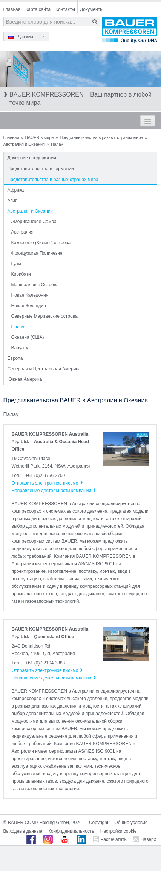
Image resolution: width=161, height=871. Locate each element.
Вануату (19, 347)
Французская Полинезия (37, 253)
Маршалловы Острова (35, 284)
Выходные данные (22, 831)
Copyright (98, 822)
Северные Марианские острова (44, 316)
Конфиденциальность (71, 831)
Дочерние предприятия (32, 157)
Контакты (65, 9)
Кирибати (21, 274)
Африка (16, 190)
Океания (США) (27, 337)
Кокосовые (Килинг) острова (41, 242)
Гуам (16, 263)
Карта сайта (38, 9)
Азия (13, 200)
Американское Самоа (34, 221)
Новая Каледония (30, 295)
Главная (12, 9)
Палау (18, 326)
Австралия (22, 232)
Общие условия (130, 822)
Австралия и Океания (24, 144)
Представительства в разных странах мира (101, 137)
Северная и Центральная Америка (44, 368)
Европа (15, 358)
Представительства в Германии (41, 168)
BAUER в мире (39, 137)
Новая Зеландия (28, 305)
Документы (91, 9)
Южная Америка (25, 379)
